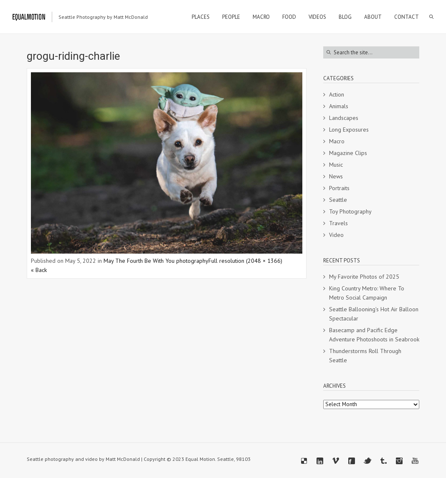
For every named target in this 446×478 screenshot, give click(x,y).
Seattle (338, 199)
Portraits (339, 188)
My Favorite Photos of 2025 (364, 276)
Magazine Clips (348, 153)
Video (336, 235)
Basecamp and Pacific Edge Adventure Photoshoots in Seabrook (374, 334)
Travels (338, 223)
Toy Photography (350, 211)
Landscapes (343, 118)
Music (336, 164)
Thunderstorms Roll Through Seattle (365, 355)
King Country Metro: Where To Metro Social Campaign (366, 293)
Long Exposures (349, 129)
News (336, 176)
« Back (39, 270)
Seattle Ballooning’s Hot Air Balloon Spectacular (373, 313)
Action (336, 94)
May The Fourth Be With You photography (156, 260)
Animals (338, 106)
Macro (337, 141)
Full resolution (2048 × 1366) (245, 260)
